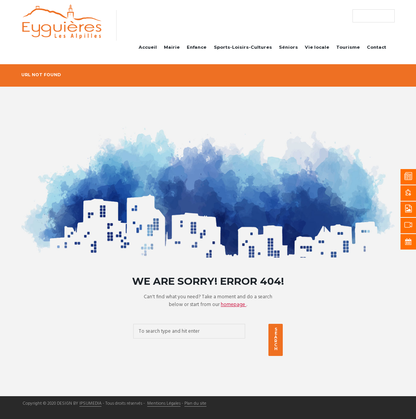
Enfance (196, 47)
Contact (376, 47)
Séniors (288, 47)
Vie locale (317, 47)
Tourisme (348, 47)
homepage (233, 305)
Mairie (172, 47)
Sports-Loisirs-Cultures (243, 47)
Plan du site (195, 404)
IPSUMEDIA (90, 404)
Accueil (148, 47)
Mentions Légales (163, 404)
